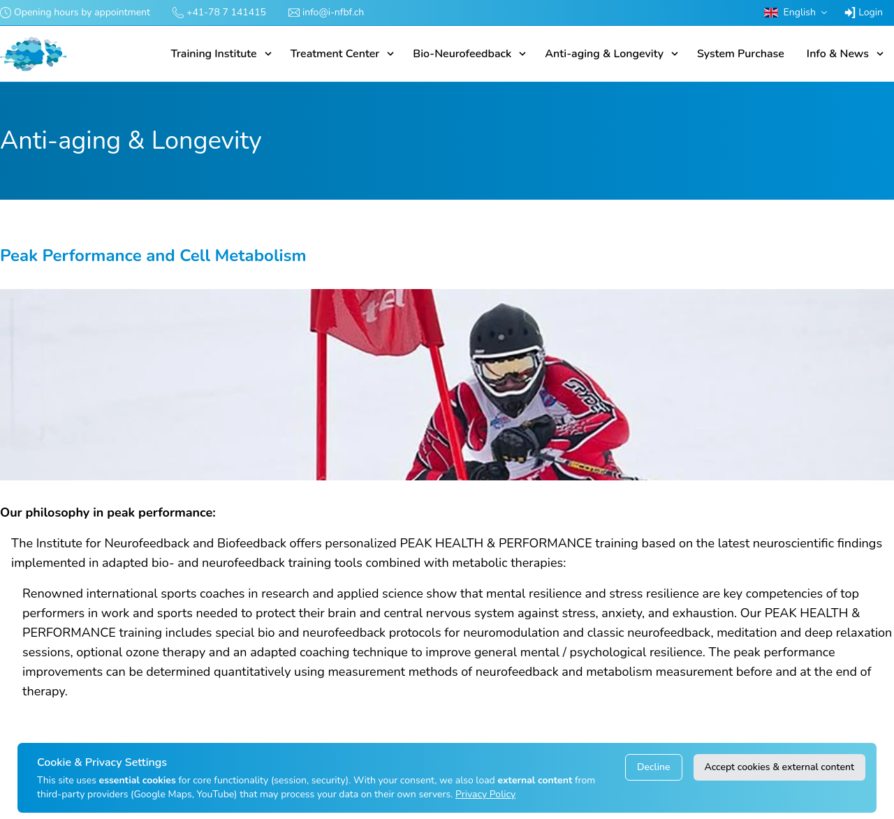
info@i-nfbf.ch (333, 12)
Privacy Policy (485, 794)
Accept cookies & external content (779, 767)
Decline (653, 767)
